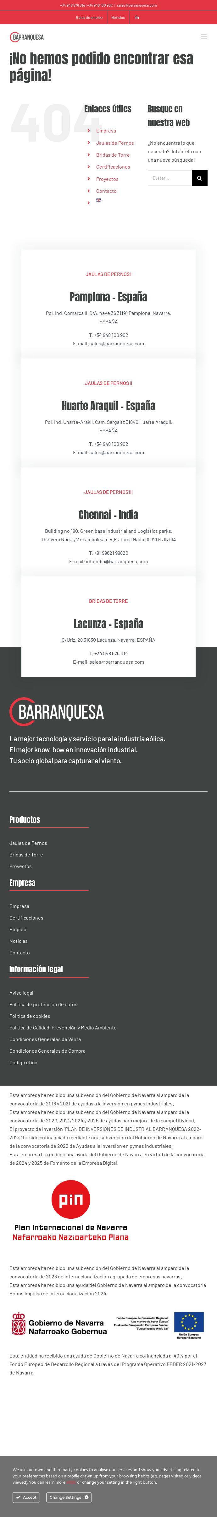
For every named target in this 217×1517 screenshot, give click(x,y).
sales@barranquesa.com (137, 5)
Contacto (106, 191)
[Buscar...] (170, 178)
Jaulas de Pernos (115, 143)
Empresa (106, 130)
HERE (71, 1482)
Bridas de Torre (113, 155)
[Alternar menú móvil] (204, 36)
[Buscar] (200, 178)
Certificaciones (113, 167)
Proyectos (107, 179)
